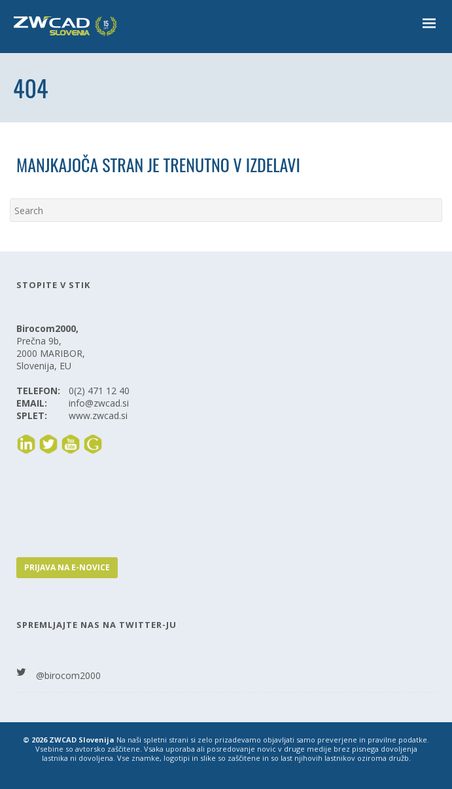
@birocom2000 (68, 675)
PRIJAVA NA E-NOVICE (67, 567)
